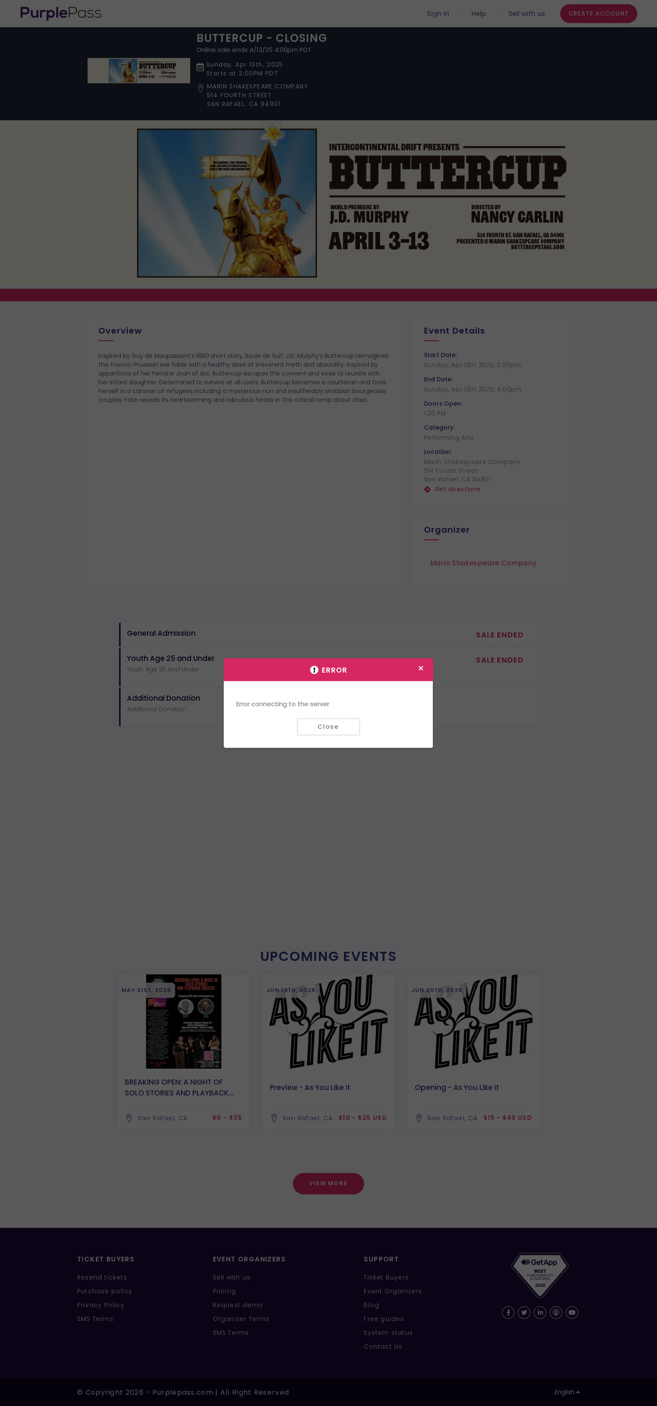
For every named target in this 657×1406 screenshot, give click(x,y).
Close (328, 726)
